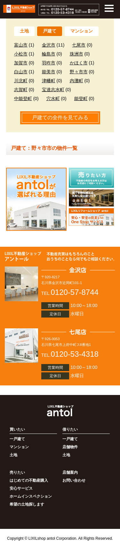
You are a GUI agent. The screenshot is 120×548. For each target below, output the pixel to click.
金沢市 (48, 44)
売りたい (17, 472)
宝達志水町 (53, 89)
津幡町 (48, 80)
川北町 (21, 80)
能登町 (81, 98)
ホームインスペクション (31, 496)
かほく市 (79, 62)
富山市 (21, 44)
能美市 (48, 71)
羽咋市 (48, 62)
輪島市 (48, 53)
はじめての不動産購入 (29, 480)
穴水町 (53, 98)
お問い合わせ (73, 480)
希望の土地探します (27, 504)
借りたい (70, 429)
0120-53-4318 (74, 354)
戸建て (49, 30)
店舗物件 (70, 447)
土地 (24, 30)
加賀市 (21, 62)
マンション (81, 30)
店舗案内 (70, 472)
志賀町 (21, 89)
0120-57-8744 (74, 292)
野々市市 (79, 71)
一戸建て (17, 439)
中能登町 (23, 98)
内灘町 (76, 80)
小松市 (21, 53)
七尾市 (78, 44)
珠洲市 (76, 53)
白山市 (21, 71)
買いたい (17, 429)
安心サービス (21, 488)
